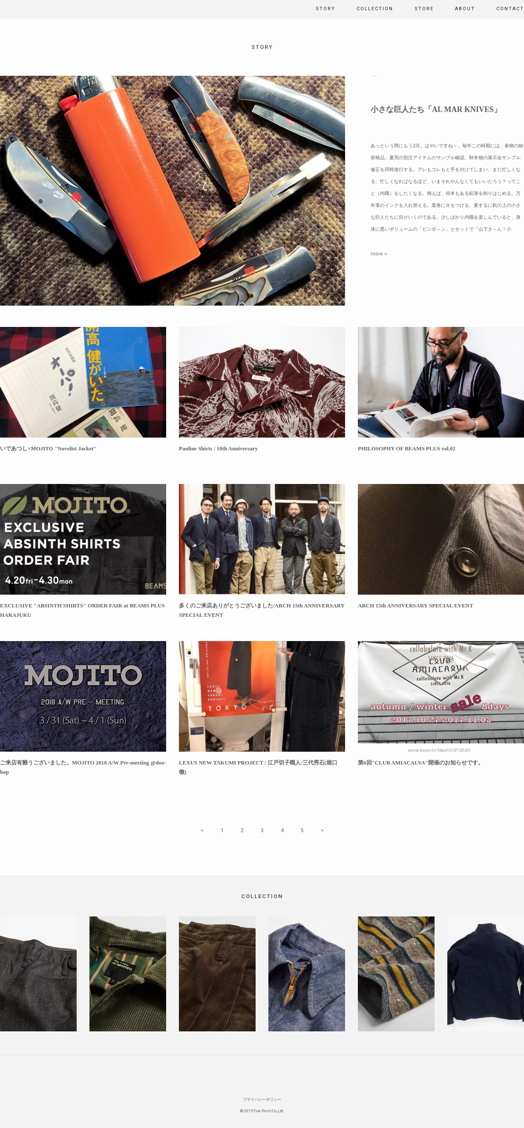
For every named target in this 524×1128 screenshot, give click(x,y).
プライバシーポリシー (262, 1099)
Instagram (269, 1074)
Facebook (254, 1074)
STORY (325, 8)
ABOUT (465, 8)
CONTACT (510, 8)
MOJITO (19, 9)
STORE (424, 8)
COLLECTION (375, 8)
